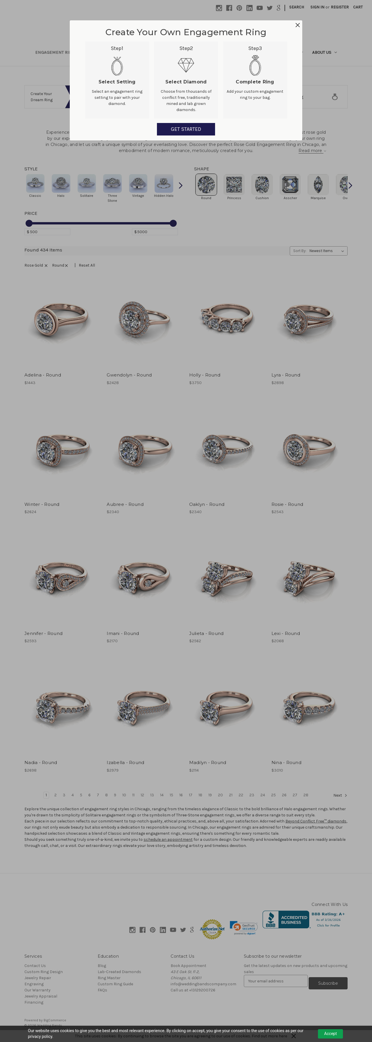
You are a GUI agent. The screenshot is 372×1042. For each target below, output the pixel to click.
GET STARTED (186, 129)
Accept (330, 1033)
